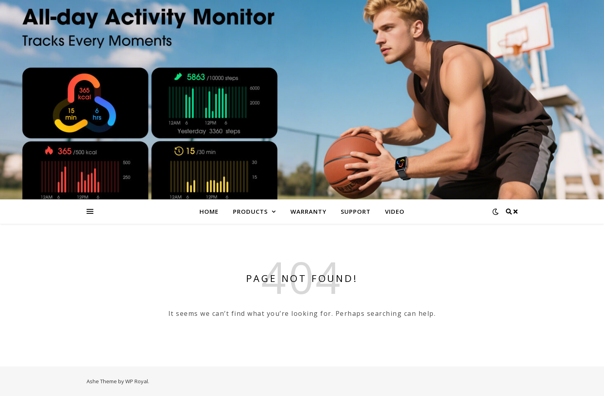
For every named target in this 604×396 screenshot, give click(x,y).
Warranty (308, 211)
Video (395, 211)
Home (209, 211)
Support (356, 211)
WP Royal (136, 381)
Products (250, 211)
